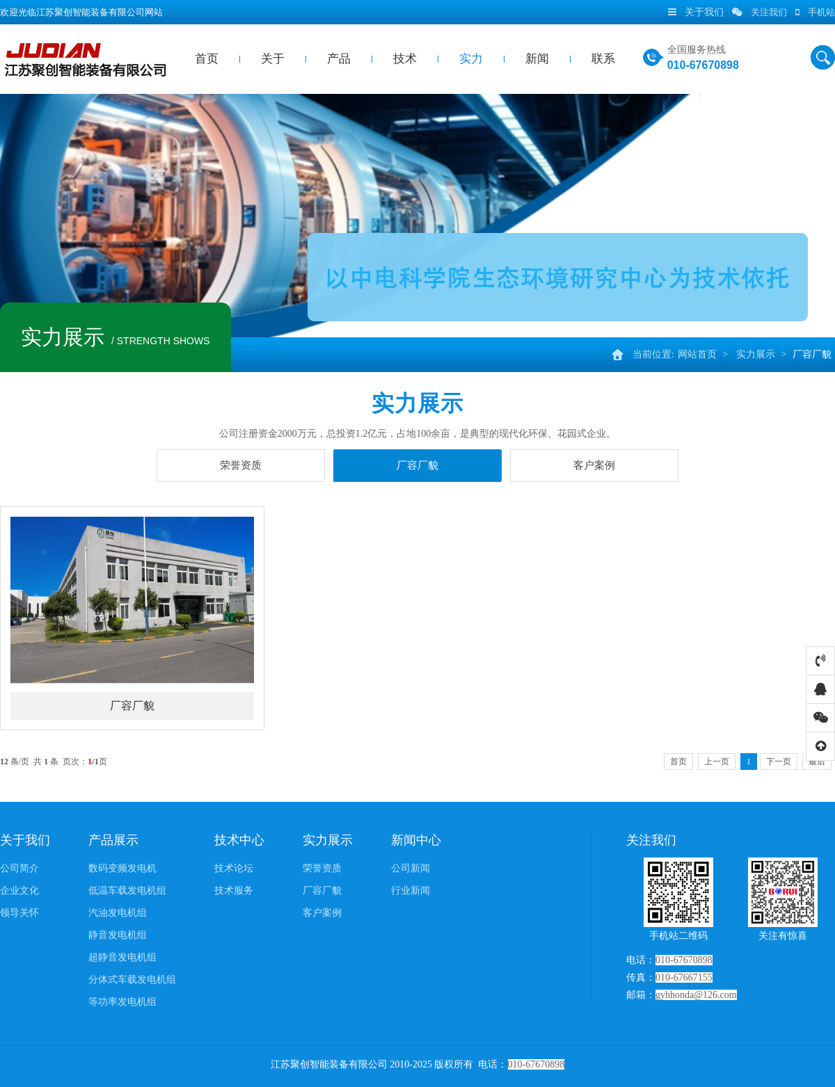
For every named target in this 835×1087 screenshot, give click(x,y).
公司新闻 (410, 868)
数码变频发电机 (122, 868)
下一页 (778, 761)
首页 (206, 58)
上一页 (716, 761)
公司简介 (19, 868)
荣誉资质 (241, 465)
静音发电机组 (117, 935)
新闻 (537, 58)
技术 (405, 58)
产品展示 (113, 840)
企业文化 (19, 890)
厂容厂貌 (812, 354)
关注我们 (759, 12)
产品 (339, 58)
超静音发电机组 (122, 957)
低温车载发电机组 (127, 890)
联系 (603, 58)
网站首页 (697, 354)
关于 (273, 58)
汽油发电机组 (117, 913)
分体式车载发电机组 (132, 979)
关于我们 (25, 840)
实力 (471, 58)
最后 (817, 761)
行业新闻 (410, 890)
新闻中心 (416, 840)
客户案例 (594, 465)
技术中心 (239, 840)
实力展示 (755, 354)
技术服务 (233, 890)
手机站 (815, 12)
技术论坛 (233, 868)
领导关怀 (19, 913)
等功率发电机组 (122, 1002)
